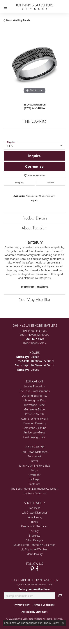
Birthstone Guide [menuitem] (34, 405)
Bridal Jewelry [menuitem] (34, 517)
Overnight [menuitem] (34, 475)
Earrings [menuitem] (34, 531)
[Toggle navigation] (5, 8)
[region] (34, 64)
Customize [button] (34, 166)
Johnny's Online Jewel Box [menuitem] (34, 465)
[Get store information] (34, 343)
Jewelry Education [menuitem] (34, 386)
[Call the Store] (34, 339)
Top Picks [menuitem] (34, 508)
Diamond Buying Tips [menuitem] (34, 395)
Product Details (34, 218)
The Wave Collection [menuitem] (34, 493)
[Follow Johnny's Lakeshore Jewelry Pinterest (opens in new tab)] (32, 568)
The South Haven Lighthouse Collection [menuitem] (34, 488)
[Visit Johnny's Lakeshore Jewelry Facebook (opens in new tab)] (37, 568)
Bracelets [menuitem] (34, 535)
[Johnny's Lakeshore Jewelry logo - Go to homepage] (34, 5)
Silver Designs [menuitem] (34, 540)
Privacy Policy (22, 604)
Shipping (19, 182)
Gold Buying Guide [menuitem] (34, 437)
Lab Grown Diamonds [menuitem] (34, 452)
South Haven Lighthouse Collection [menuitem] (34, 545)
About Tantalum (34, 228)
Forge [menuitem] (34, 470)
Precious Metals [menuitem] (34, 414)
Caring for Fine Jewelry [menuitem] (34, 418)
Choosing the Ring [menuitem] (35, 400)
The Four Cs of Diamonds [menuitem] (34, 391)
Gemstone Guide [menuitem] (34, 409)
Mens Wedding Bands (18, 20)
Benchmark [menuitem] (34, 456)
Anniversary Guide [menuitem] (34, 432)
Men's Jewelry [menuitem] (34, 554)
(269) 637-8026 (34, 108)
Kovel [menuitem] (34, 461)
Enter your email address (34, 589)
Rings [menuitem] (34, 521)
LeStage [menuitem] (34, 479)
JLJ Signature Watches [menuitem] (34, 549)
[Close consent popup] (63, 623)
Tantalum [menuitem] (34, 484)
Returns (50, 182)
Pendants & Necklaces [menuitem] (34, 526)
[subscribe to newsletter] (60, 595)
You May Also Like (34, 299)
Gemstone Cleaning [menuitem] (34, 428)
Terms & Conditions (43, 604)
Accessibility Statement (34, 611)
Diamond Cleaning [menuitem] (34, 423)
